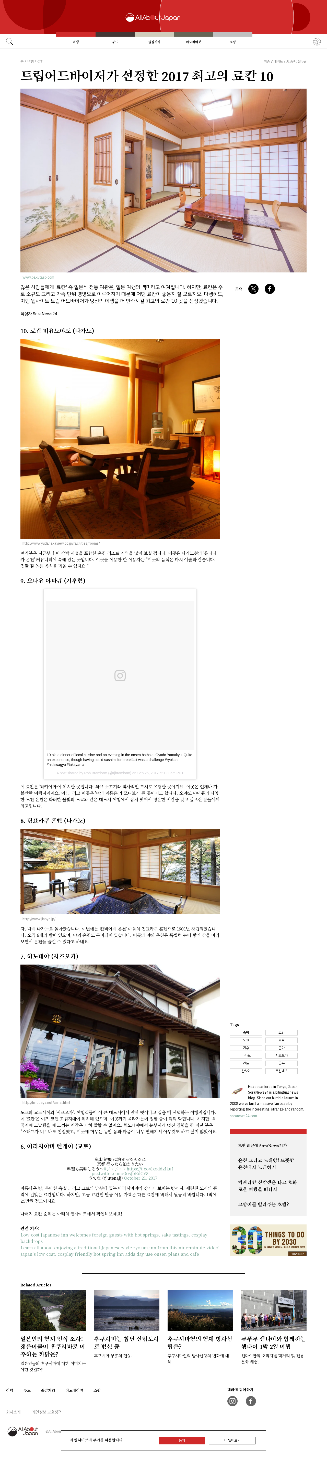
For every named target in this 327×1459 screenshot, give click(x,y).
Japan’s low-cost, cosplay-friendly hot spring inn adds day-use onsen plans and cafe (109, 1254)
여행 (76, 42)
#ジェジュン (115, 1169)
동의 (182, 1440)
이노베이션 (193, 42)
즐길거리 (154, 42)
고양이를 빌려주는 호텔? (263, 1204)
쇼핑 (233, 42)
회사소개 (13, 1412)
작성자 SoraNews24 (38, 314)
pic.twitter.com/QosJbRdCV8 (120, 1173)
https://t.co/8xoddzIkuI (150, 1169)
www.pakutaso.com (38, 277)
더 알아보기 (232, 1440)
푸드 (115, 42)
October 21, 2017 (140, 1178)
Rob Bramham (95, 773)
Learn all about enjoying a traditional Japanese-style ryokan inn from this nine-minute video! (119, 1247)
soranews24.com (243, 1116)
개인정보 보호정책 (47, 1412)
